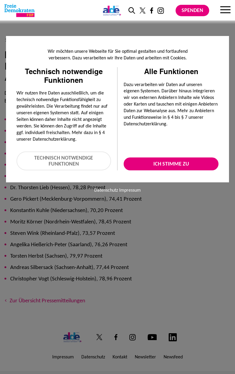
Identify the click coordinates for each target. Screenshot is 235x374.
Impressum (130, 190)
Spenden (192, 10)
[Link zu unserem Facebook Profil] (151, 10)
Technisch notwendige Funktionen (63, 160)
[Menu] (225, 10)
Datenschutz (106, 190)
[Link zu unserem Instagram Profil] (161, 10)
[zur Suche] (131, 10)
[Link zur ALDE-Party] (111, 10)
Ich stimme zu (171, 163)
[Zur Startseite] (20, 10)
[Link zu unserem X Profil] (143, 10)
